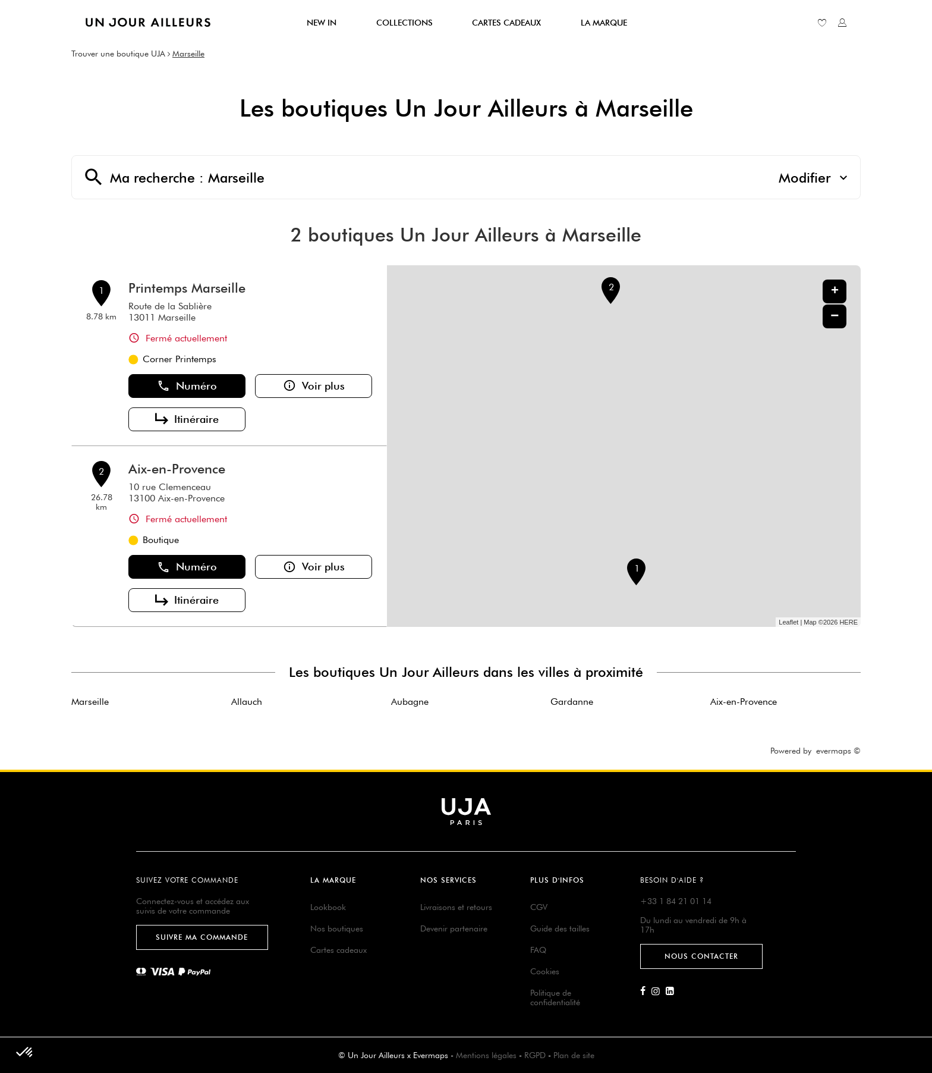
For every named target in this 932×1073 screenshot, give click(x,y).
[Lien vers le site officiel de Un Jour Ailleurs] (148, 22)
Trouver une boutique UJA (118, 53)
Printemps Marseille (186, 288)
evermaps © (838, 750)
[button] (25, 1053)
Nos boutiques (336, 928)
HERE (848, 622)
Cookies (544, 971)
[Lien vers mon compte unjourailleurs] (842, 23)
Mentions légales (486, 1055)
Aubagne (410, 701)
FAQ (538, 950)
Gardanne (571, 701)
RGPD (535, 1055)
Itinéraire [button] (187, 419)
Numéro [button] (187, 386)
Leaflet (788, 622)
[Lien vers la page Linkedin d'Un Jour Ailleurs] (673, 991)
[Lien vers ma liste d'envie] (822, 23)
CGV (538, 907)
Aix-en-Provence (176, 468)
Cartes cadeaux (338, 950)
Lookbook (328, 907)
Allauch (246, 701)
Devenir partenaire (453, 928)
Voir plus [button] (314, 386)
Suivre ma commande (202, 937)
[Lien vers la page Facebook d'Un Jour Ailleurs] (645, 991)
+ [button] (835, 291)
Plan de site (573, 1055)
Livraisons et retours (456, 907)
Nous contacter (701, 956)
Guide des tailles (560, 928)
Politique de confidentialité (555, 997)
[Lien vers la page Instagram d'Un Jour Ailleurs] (658, 991)
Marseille (188, 53)
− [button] (834, 316)
